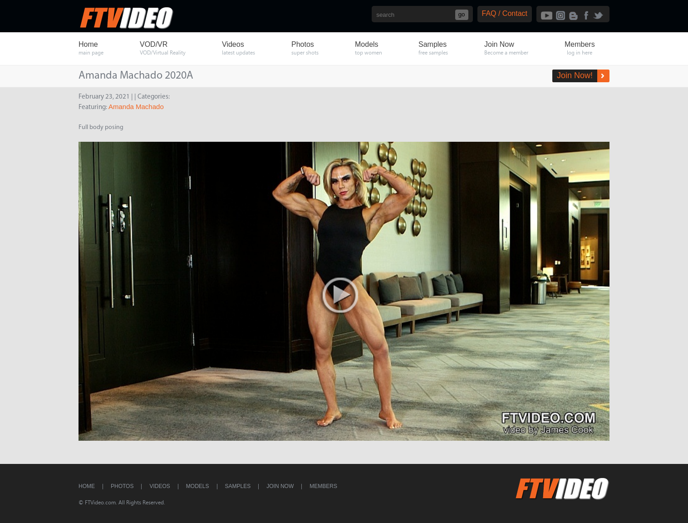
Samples (238, 486)
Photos (122, 486)
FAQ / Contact (504, 13)
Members (323, 486)
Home (87, 486)
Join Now (280, 486)
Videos (159, 486)
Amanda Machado (136, 106)
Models (197, 486)
